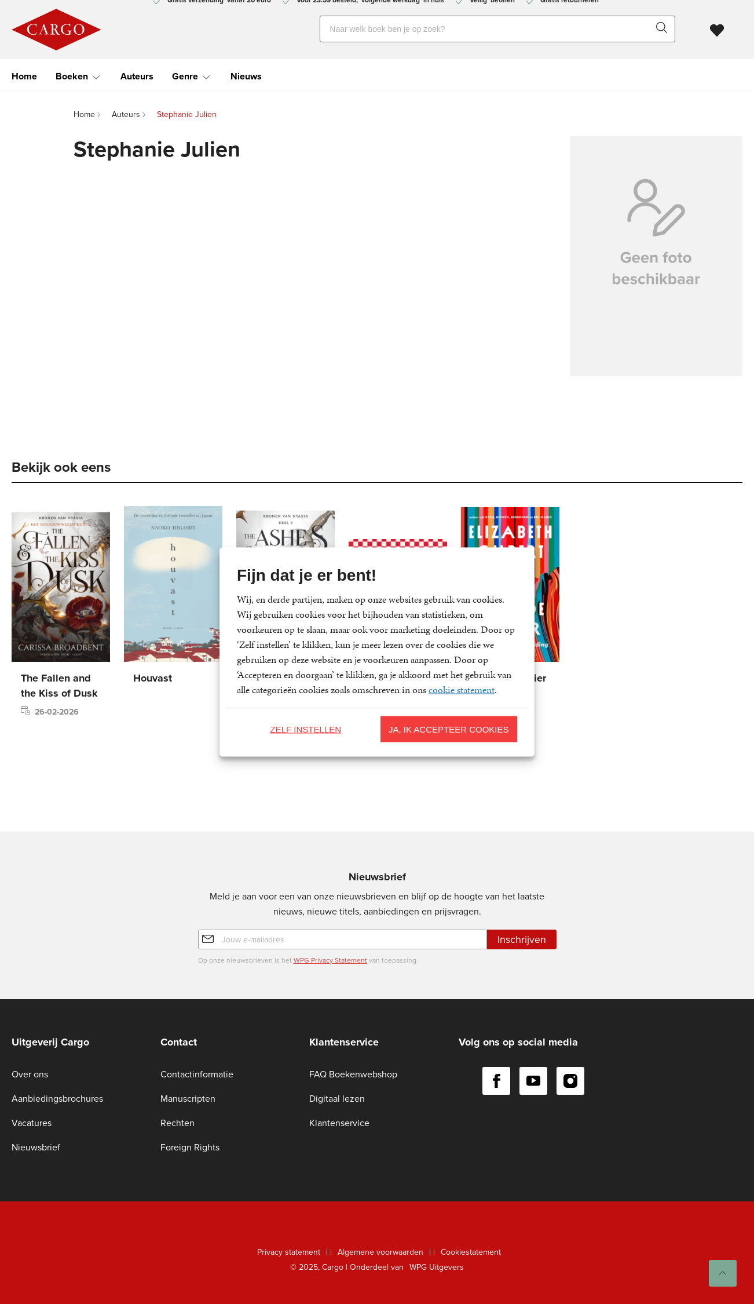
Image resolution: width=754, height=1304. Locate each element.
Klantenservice (339, 1123)
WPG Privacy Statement (330, 960)
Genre (185, 75)
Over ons (30, 1074)
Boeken (72, 75)
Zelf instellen (305, 729)
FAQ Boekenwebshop (353, 1074)
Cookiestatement (471, 1252)
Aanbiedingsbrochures (57, 1098)
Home (24, 75)
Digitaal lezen (337, 1098)
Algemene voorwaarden (380, 1252)
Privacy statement (288, 1252)
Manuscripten (187, 1098)
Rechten (177, 1123)
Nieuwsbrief (36, 1147)
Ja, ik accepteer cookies (449, 729)
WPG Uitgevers (436, 1267)
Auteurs (136, 75)
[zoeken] (664, 28)
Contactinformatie (196, 1074)
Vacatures (32, 1123)
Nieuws (246, 75)
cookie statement (462, 690)
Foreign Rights (189, 1147)
